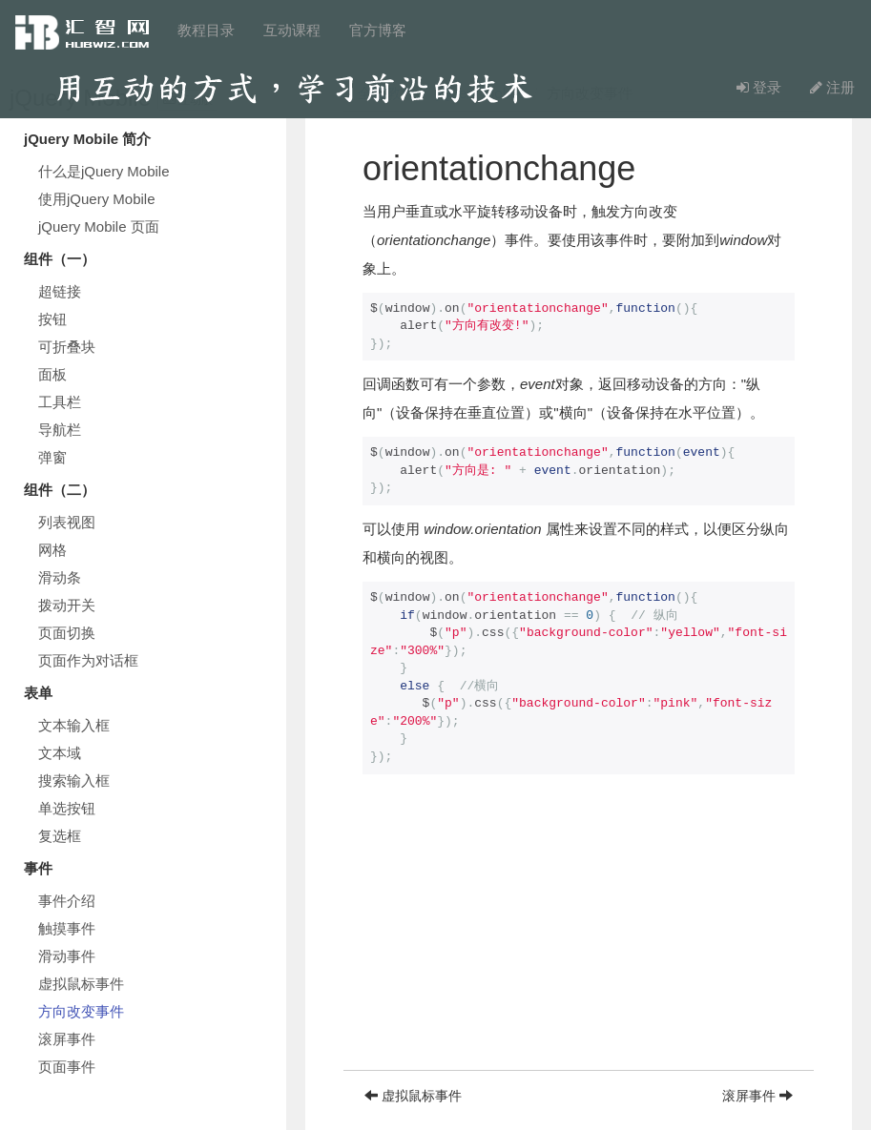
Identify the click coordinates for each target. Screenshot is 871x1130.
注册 (832, 87)
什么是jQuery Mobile (104, 171)
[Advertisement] (578, 936)
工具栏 (59, 402)
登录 (758, 87)
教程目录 (206, 30)
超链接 (59, 291)
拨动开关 (66, 605)
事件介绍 (66, 901)
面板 (52, 374)
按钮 (52, 319)
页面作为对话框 (88, 660)
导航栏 (59, 429)
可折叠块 (66, 347)
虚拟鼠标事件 (81, 984)
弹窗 (52, 457)
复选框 (59, 836)
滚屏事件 (66, 1039)
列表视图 (66, 522)
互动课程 (292, 30)
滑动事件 (66, 956)
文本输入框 (74, 725)
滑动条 (59, 577)
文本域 (59, 753)
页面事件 (66, 1066)
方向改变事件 (81, 1011)
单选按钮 (66, 808)
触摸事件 (66, 928)
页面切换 (66, 633)
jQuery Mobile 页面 (98, 226)
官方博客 (377, 30)
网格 (52, 550)
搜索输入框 (74, 780)
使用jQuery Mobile (97, 199)
